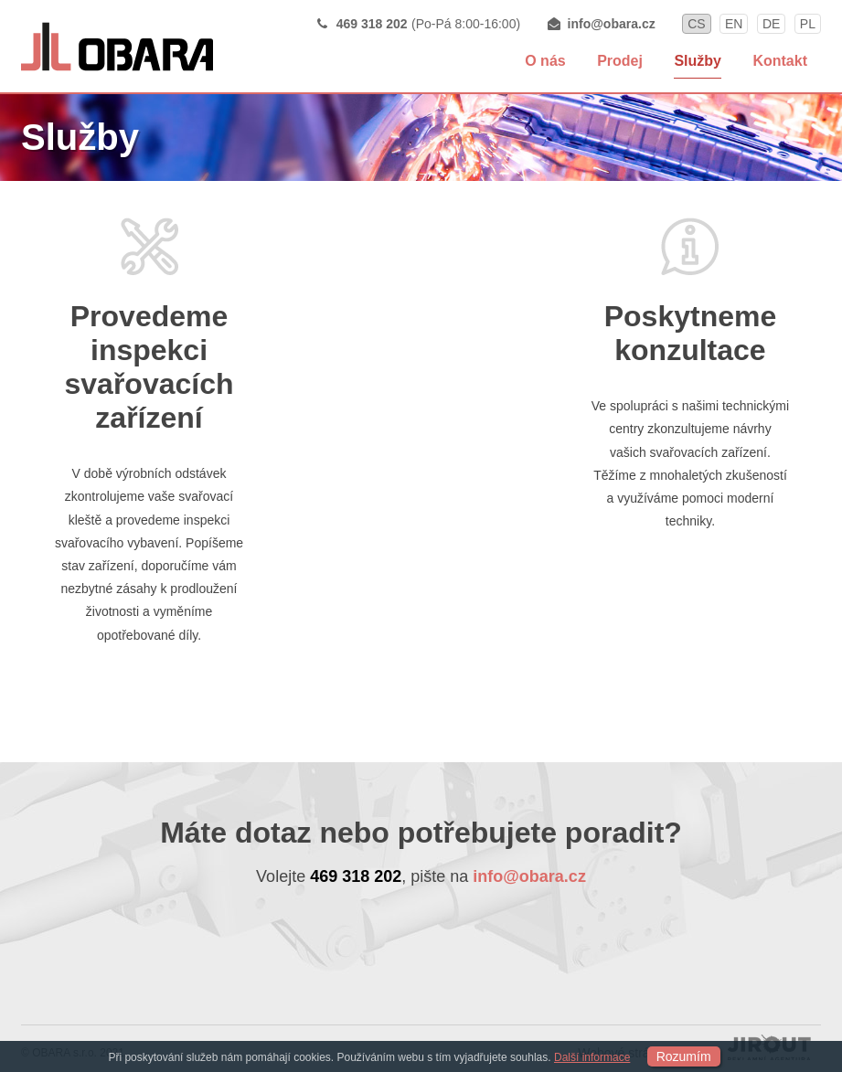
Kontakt (779, 61)
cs (696, 23)
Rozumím (683, 1056)
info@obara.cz (611, 23)
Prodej (620, 61)
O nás (545, 61)
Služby (697, 61)
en (733, 23)
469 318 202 (372, 23)
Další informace (592, 1057)
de (771, 23)
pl (807, 23)
